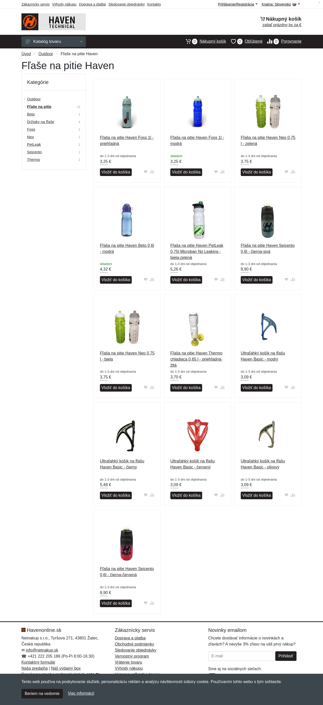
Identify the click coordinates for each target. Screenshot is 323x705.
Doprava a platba (92, 4)
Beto (31, 114)
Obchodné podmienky (134, 644)
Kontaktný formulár (38, 662)
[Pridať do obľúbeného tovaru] (146, 171)
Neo (30, 137)
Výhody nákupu (64, 4)
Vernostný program (132, 656)
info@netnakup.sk (42, 650)
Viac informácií (81, 693)
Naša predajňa (34, 668)
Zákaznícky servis (35, 4)
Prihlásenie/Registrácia (237, 4)
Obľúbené (244, 41)
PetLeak (34, 144)
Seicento (34, 152)
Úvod (26, 54)
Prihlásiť (286, 656)
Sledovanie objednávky (126, 4)
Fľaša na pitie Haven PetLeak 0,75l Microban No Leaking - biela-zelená (196, 251)
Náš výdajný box (65, 668)
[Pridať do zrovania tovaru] (152, 171)
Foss (31, 129)
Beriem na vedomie (42, 693)
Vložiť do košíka (115, 172)
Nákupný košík (203, 41)
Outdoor (45, 54)
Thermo (33, 159)
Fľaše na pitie (39, 106)
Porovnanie (282, 41)
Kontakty (154, 4)
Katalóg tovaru (54, 41)
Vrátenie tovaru (128, 662)
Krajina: (281, 4)
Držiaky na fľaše (40, 122)
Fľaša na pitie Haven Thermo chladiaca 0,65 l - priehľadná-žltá (196, 359)
